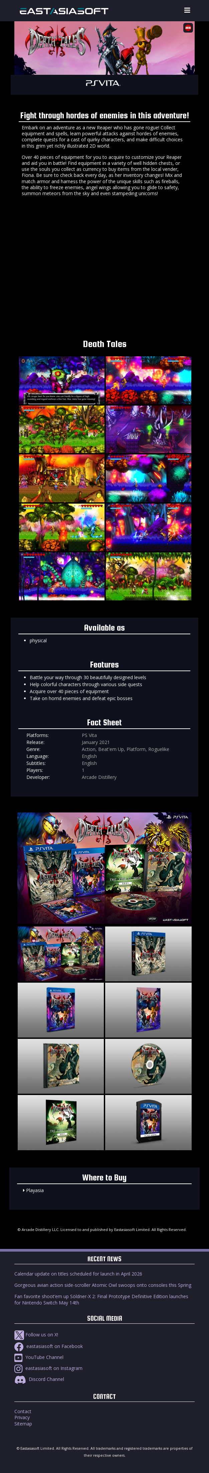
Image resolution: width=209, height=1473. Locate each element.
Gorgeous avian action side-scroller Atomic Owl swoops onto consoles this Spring (102, 1285)
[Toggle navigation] (187, 10)
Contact (22, 1411)
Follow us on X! (36, 1334)
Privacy (22, 1417)
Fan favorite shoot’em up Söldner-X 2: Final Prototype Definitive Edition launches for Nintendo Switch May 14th (101, 1299)
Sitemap (23, 1423)
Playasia (35, 1190)
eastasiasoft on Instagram (48, 1368)
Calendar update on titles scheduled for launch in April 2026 (78, 1274)
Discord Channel (39, 1379)
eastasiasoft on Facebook (48, 1346)
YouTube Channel (38, 1357)
